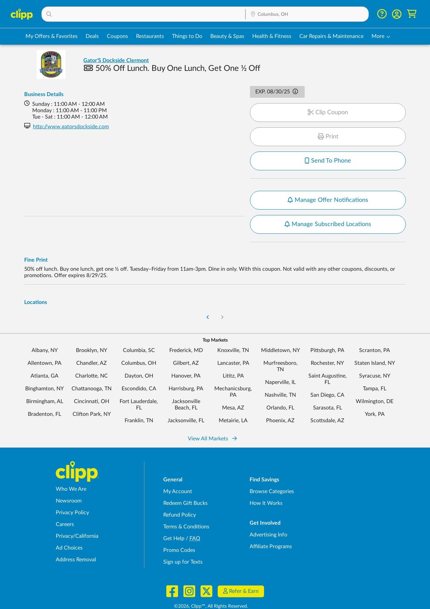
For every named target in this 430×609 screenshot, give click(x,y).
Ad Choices (69, 531)
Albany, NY (45, 333)
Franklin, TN (139, 403)
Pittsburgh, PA (327, 333)
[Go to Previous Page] (208, 300)
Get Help (173, 521)
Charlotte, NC (91, 359)
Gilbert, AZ (186, 346)
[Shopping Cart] (412, 13)
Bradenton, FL (44, 397)
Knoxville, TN (233, 333)
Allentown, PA (44, 346)
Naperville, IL (280, 365)
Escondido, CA (139, 372)
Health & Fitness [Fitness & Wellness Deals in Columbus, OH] (271, 36)
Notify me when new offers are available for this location (326, 195)
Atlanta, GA (44, 359)
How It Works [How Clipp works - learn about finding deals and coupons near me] (266, 486)
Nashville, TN (280, 378)
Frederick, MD (186, 333)
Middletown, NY (280, 333)
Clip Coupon (328, 112)
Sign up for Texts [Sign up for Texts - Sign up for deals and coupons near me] (183, 545)
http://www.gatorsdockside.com (71, 126)
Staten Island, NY (374, 346)
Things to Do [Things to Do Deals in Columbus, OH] (187, 36)
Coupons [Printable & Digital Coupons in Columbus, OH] (117, 36)
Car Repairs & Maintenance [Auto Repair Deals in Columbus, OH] (331, 36)
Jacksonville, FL (186, 403)
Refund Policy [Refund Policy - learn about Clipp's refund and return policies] (179, 498)
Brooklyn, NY (91, 333)
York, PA (375, 397)
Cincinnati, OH (91, 384)
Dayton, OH (139, 359)
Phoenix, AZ (280, 403)
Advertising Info (268, 518)
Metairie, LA (233, 403)
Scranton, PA (374, 333)
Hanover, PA (186, 359)
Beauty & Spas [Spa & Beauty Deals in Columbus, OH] (227, 36)
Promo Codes (179, 533)
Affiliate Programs (271, 529)
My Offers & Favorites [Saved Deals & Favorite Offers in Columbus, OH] (52, 36)
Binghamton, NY (44, 372)
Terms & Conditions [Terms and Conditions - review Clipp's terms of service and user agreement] (186, 510)
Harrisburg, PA (186, 372)
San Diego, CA (327, 378)
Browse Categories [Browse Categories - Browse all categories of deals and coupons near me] (272, 474)
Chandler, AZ (91, 346)
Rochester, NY (327, 346)
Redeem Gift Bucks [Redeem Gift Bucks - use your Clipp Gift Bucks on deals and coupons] (185, 486)
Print (328, 136)
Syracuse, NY (374, 359)
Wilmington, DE (374, 384)
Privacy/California (77, 519)
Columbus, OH (138, 346)
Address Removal (76, 543)
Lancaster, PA (233, 346)
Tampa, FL (374, 372)
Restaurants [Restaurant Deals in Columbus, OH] (150, 36)
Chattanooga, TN (92, 372)
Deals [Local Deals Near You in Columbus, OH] (92, 36)
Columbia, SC (139, 333)
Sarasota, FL (327, 391)
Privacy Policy (72, 495)
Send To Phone (328, 161)
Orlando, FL (280, 391)
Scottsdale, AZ (327, 403)
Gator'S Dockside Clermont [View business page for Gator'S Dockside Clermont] (116, 60)
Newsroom (69, 484)
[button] (143, 14)
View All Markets (212, 422)
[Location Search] (307, 14)
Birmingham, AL (44, 384)
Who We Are (71, 472)
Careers (65, 507)
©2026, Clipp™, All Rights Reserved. (211, 589)
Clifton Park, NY (92, 397)
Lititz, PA (233, 359)
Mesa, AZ (233, 391)
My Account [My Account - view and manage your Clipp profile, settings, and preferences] (177, 474)
